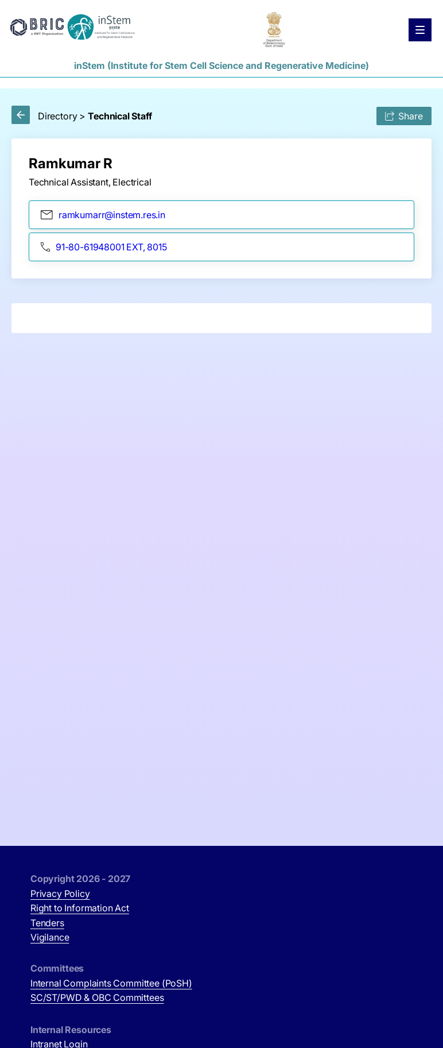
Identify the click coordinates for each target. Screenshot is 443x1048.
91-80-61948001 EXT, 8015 (104, 247)
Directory (57, 116)
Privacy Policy (60, 893)
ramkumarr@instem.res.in (103, 215)
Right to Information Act (79, 908)
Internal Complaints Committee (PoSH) (111, 983)
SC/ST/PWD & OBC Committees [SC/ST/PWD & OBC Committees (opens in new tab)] (97, 997)
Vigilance (49, 937)
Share (404, 116)
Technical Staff (119, 116)
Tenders (47, 923)
